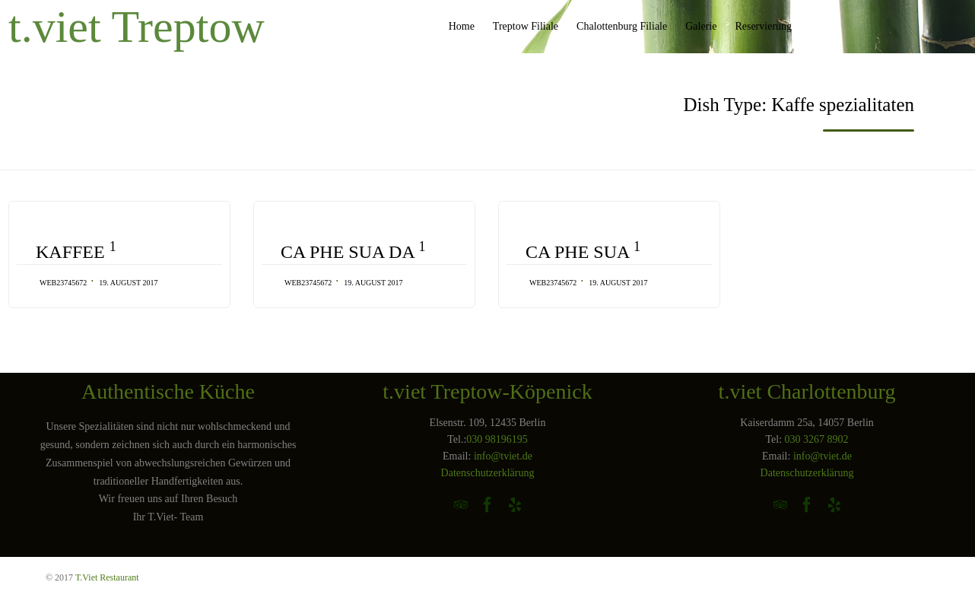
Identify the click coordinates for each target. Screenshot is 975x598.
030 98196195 (497, 439)
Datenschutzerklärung (488, 473)
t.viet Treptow (136, 26)
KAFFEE (76, 251)
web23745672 (63, 282)
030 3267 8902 (817, 439)
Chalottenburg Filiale (621, 26)
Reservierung (763, 26)
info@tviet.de (503, 456)
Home (462, 26)
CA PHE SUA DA (353, 251)
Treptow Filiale (525, 26)
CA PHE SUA (583, 251)
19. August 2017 (128, 282)
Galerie (700, 26)
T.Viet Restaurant (107, 577)
